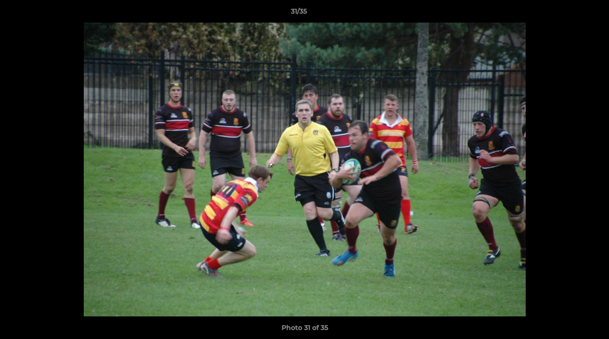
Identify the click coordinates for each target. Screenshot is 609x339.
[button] (569, 13)
